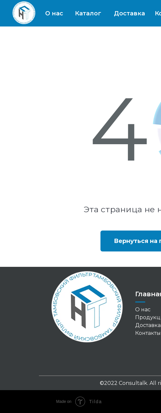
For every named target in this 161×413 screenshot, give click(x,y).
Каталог (88, 13)
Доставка (129, 13)
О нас (54, 13)
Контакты (148, 333)
